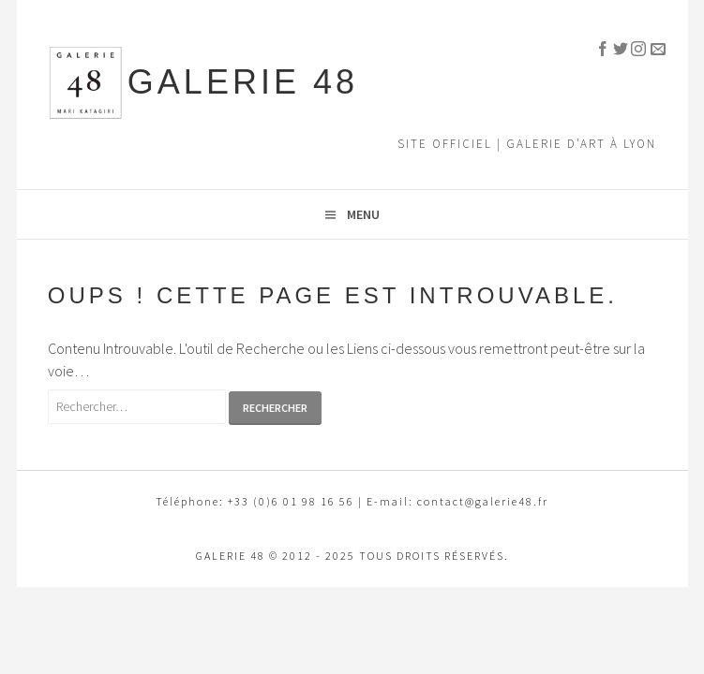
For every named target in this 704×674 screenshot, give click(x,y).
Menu (363, 214)
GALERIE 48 (242, 82)
